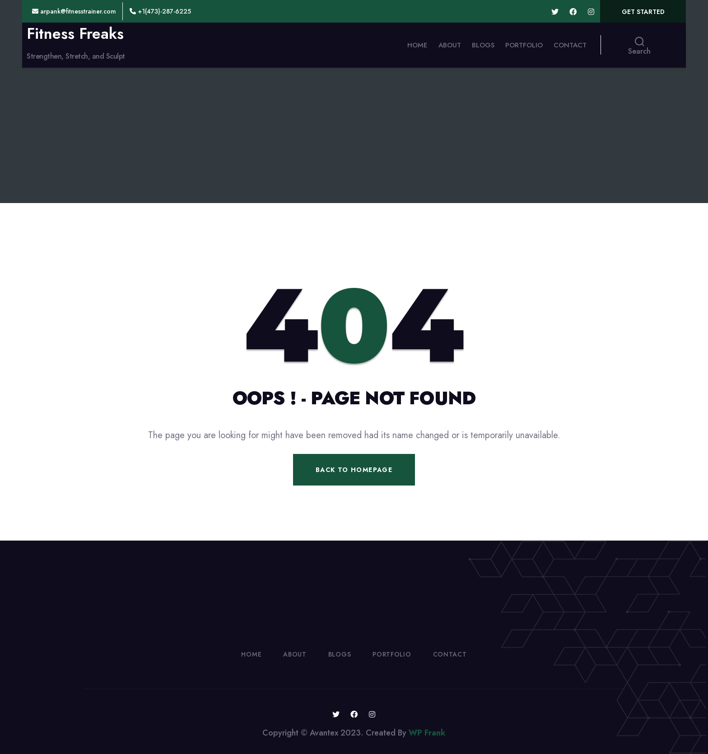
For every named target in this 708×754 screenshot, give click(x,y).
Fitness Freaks (75, 34)
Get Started (643, 11)
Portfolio (524, 45)
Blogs (483, 45)
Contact (570, 45)
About (449, 45)
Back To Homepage (354, 469)
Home (417, 45)
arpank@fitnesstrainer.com (74, 11)
